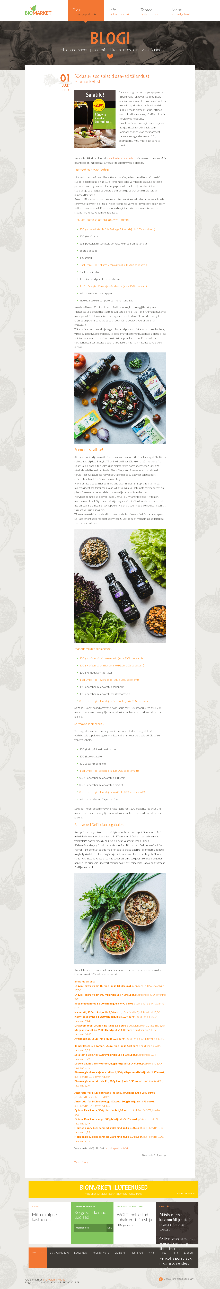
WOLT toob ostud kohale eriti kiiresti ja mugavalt (134, 1219)
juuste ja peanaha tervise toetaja (175, 1224)
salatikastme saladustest (121, 158)
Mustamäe (136, 1252)
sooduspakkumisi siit (117, 1148)
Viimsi (151, 1252)
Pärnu (175, 1252)
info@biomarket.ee (54, 1279)
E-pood (188, 1252)
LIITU (110, 1228)
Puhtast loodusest (150, 11)
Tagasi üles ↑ (81, 1162)
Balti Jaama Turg (59, 1252)
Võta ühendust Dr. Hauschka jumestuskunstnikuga (113, 1190)
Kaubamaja (80, 1252)
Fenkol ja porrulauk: (175, 1258)
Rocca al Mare (100, 1252)
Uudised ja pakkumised (86, 11)
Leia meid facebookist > (161, 1279)
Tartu (163, 1252)
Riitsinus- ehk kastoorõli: (170, 1217)
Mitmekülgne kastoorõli (44, 1217)
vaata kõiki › (188, 1239)
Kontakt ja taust (181, 11)
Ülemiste (120, 1252)
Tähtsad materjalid (119, 11)
